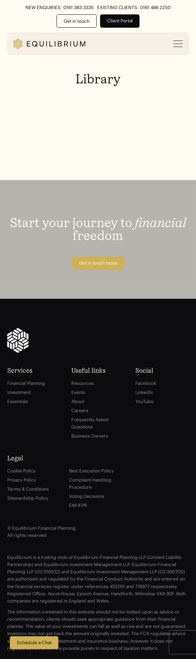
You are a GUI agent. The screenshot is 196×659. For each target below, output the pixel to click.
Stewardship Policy (27, 498)
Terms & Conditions (28, 489)
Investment (19, 392)
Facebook (145, 383)
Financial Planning (26, 383)
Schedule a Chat (34, 642)
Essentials (17, 401)
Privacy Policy (21, 480)
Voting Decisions (86, 496)
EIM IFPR (78, 505)
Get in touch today (98, 263)
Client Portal (120, 21)
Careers (79, 410)
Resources (82, 383)
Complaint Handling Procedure (90, 483)
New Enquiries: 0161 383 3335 (59, 7)
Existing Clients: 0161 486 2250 (134, 7)
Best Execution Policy (91, 471)
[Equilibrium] (49, 43)
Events (78, 392)
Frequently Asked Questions (90, 423)
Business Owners (89, 436)
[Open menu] (178, 44)
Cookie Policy (21, 471)
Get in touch (76, 21)
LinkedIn (144, 392)
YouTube (144, 401)
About (77, 401)
